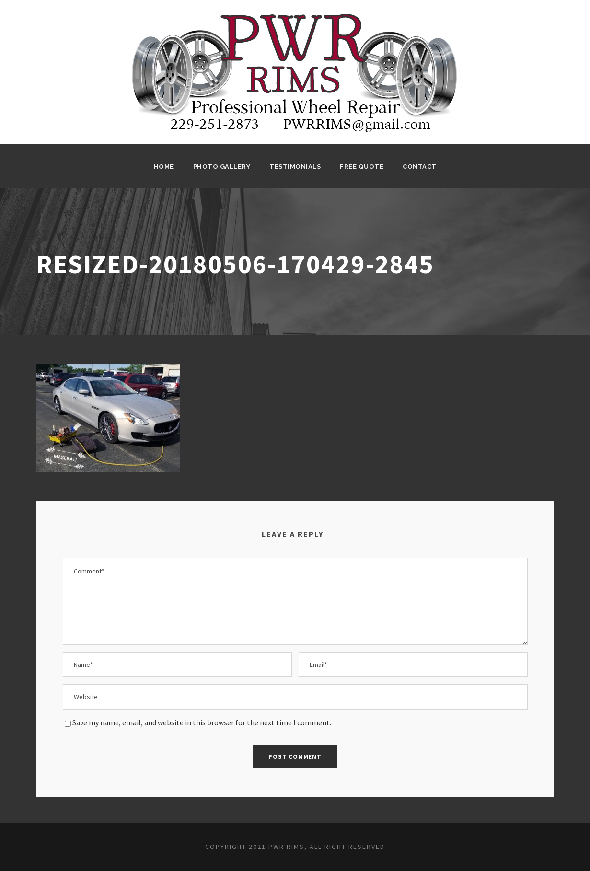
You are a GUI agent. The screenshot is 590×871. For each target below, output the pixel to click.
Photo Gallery (222, 166)
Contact (420, 166)
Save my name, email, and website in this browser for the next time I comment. (201, 722)
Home (164, 166)
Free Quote (361, 166)
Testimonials (295, 166)
